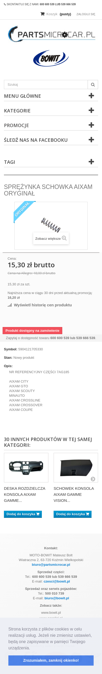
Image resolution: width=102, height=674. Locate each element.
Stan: (8, 358)
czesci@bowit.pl (57, 581)
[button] (32, 648)
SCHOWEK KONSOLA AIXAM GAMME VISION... (74, 494)
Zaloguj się (85, 14)
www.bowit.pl (51, 613)
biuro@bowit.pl (56, 598)
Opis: (8, 366)
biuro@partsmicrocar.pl (51, 565)
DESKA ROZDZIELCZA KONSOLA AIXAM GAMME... (24, 494)
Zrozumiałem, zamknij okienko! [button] (51, 660)
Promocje (16, 125)
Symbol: (10, 349)
